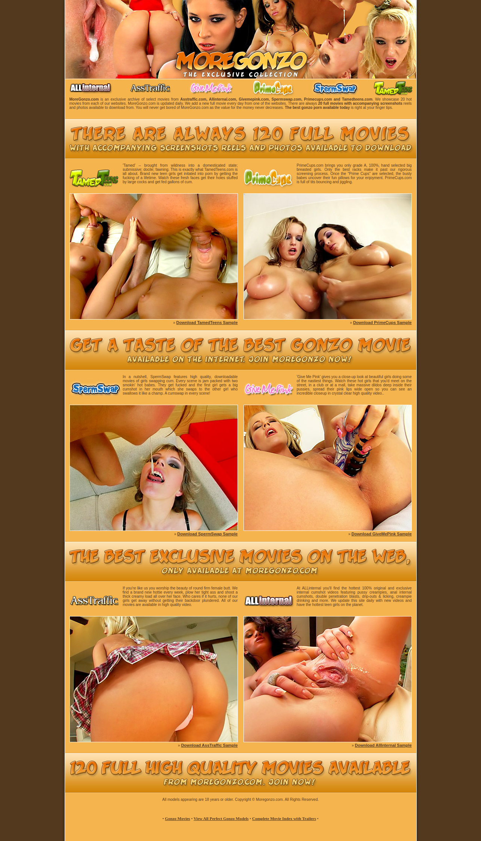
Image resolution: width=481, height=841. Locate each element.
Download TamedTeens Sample (206, 322)
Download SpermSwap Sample (207, 534)
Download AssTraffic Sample (209, 745)
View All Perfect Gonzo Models (221, 818)
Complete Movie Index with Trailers (284, 818)
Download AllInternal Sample (383, 745)
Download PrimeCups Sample (382, 322)
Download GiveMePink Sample (381, 534)
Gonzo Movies (177, 818)
